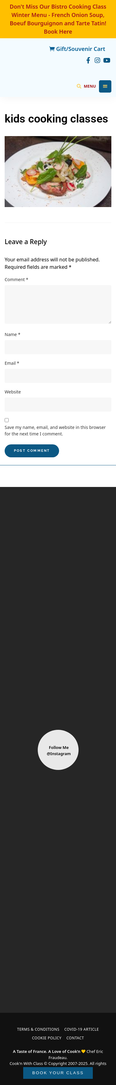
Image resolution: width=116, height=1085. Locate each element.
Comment (16, 279)
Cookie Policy (46, 1038)
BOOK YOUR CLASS (58, 1072)
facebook (88, 59)
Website (13, 392)
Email (12, 363)
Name (12, 334)
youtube (106, 59)
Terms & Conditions (38, 1029)
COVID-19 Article (81, 1029)
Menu (105, 86)
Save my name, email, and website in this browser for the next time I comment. (55, 430)
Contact (75, 1038)
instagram (97, 59)
